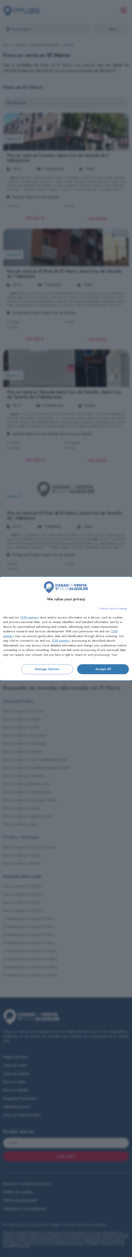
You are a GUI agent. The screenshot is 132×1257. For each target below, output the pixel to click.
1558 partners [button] (29, 617)
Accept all (103, 669)
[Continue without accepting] (113, 608)
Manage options (47, 669)
